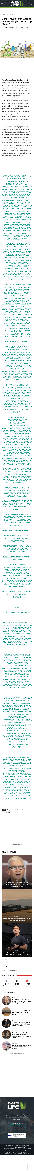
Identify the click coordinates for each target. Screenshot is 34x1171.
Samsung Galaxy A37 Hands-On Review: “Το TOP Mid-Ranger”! (17, 919)
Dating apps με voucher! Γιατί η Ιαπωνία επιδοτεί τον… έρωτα (21, 1046)
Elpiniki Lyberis (10, 27)
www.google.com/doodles (17, 774)
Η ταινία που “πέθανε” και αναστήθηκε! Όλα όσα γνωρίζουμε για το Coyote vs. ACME (21, 1035)
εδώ (24, 586)
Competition (10, 809)
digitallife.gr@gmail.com (17, 1124)
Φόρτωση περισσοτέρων (17, 1053)
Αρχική (3, 14)
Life (7, 14)
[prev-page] (3, 960)
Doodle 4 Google (19, 809)
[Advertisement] (17, 1078)
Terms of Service (20, 1150)
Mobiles (16, 916)
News (16, 880)
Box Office (15, 1030)
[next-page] (6, 960)
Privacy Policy (9, 1150)
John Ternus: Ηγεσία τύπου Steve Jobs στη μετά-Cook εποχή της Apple (17, 954)
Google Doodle (6, 812)
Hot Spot (12, 14)
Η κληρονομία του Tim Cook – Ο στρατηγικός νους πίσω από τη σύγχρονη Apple (17, 884)
